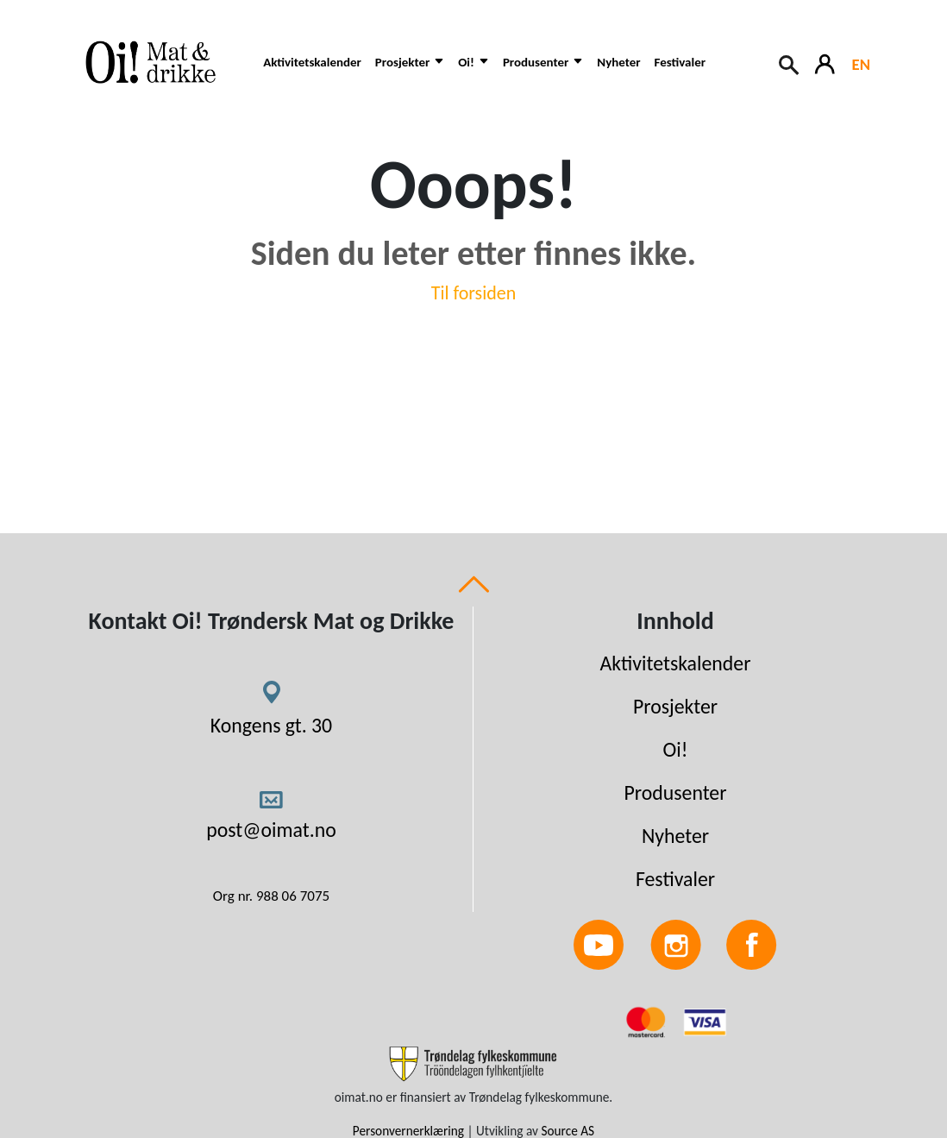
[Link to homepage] (159, 62)
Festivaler (680, 62)
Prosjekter (675, 706)
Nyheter (618, 62)
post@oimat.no (271, 829)
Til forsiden (474, 293)
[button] (409, 71)
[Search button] (790, 63)
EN (861, 64)
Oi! (675, 749)
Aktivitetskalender (312, 62)
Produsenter (675, 792)
